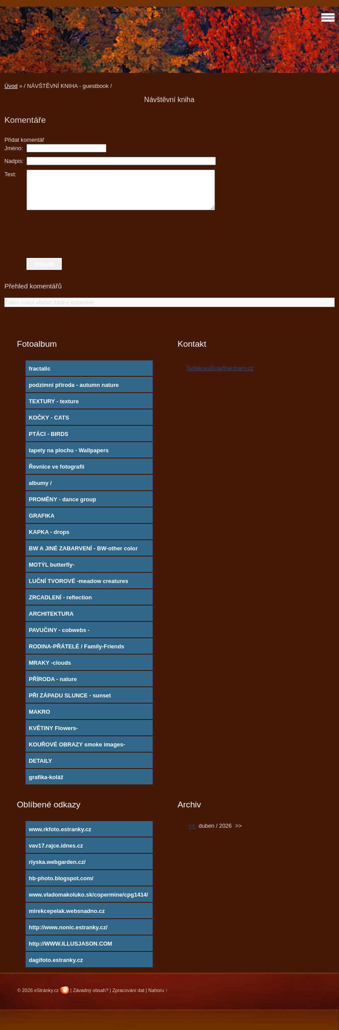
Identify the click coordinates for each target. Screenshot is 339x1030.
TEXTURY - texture (54, 401)
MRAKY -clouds (50, 662)
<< (191, 825)
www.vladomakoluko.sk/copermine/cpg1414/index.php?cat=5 (88, 896)
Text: (10, 174)
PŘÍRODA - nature (53, 679)
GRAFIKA (41, 515)
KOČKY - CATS (49, 417)
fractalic (39, 368)
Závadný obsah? (90, 990)
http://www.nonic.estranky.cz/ (68, 927)
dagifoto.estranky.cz (56, 960)
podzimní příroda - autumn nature (74, 385)
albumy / (40, 483)
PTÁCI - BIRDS (48, 434)
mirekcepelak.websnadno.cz (67, 911)
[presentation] (169, 234)
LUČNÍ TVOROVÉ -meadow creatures (78, 581)
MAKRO (39, 711)
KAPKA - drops (49, 532)
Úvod (11, 86)
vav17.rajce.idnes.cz (56, 845)
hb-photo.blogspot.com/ (61, 878)
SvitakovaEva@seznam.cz (219, 368)
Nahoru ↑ (158, 990)
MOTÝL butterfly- (52, 564)
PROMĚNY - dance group (62, 499)
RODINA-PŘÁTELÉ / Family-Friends (76, 646)
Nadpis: (13, 161)
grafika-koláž (46, 777)
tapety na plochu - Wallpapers (69, 450)
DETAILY (40, 760)
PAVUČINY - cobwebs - (59, 630)
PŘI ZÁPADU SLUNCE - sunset (70, 695)
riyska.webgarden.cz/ (57, 862)
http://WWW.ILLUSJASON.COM (70, 943)
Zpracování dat (128, 990)
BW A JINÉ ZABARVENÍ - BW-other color (83, 548)
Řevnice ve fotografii (56, 466)
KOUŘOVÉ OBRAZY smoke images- (77, 744)
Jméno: (13, 148)
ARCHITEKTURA (51, 613)
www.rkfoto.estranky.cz (60, 829)
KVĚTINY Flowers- (53, 728)
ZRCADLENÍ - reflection (60, 597)
